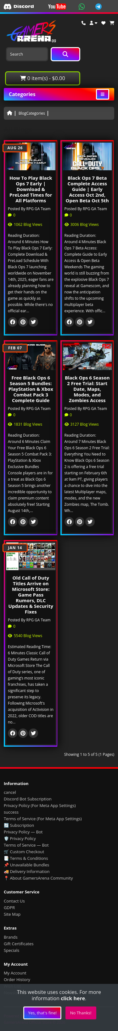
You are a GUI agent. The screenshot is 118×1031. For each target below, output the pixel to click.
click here (73, 998)
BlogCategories (32, 113)
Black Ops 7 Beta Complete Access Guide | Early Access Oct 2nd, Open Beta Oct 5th (87, 189)
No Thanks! (81, 1013)
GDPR (9, 907)
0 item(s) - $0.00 (42, 78)
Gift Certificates (18, 943)
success (11, 812)
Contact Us (14, 901)
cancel (10, 792)
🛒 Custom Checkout (24, 851)
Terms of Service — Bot (26, 845)
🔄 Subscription (19, 825)
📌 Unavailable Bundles (26, 865)
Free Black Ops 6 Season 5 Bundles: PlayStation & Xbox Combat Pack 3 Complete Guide (30, 388)
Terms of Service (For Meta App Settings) (43, 818)
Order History (17, 979)
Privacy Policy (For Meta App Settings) (40, 805)
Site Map (12, 914)
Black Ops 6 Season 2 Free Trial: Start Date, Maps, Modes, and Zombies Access (87, 388)
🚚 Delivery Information (27, 871)
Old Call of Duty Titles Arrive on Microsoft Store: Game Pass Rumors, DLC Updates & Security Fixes (30, 595)
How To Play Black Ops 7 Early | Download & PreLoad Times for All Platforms (30, 189)
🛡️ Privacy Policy (20, 838)
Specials (11, 950)
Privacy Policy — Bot (23, 832)
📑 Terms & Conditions (26, 858)
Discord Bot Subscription (28, 799)
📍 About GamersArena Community (38, 878)
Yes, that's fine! (42, 1013)
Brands (11, 937)
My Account (15, 973)
